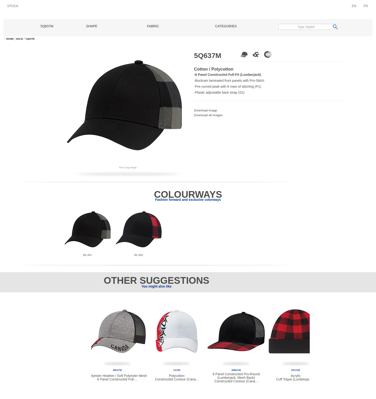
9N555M (295, 370)
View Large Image (128, 167)
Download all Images (208, 115)
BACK (19, 39)
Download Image (205, 110)
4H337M (117, 370)
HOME (10, 39)
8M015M (236, 370)
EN (354, 6)
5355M (176, 370)
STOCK (13, 6)
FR (365, 6)
